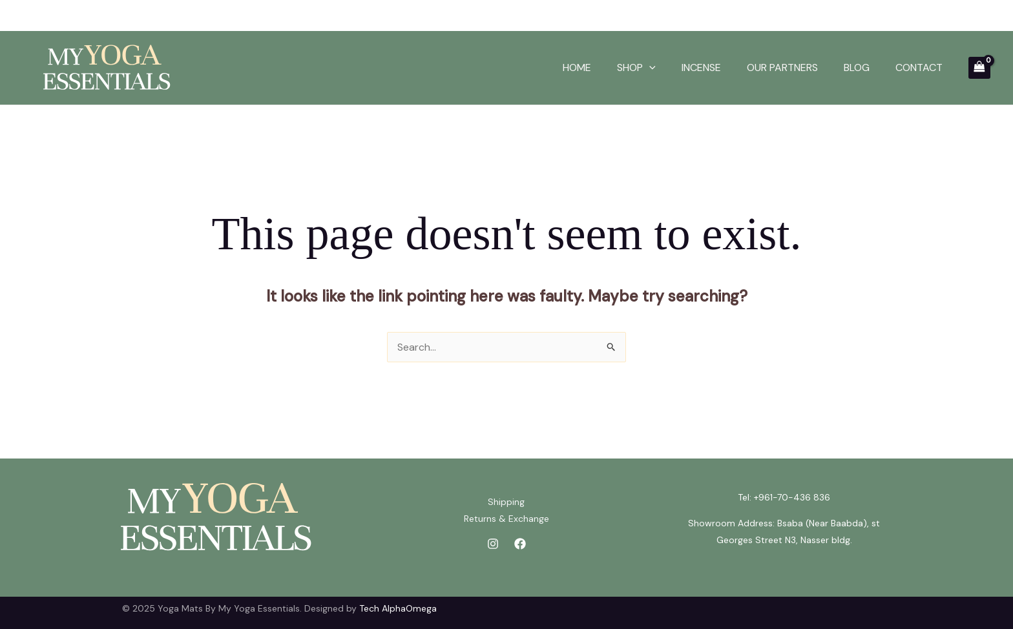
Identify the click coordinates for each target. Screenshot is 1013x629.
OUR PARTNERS (782, 67)
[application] (649, 68)
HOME (577, 67)
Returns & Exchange (506, 518)
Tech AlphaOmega (398, 608)
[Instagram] (493, 544)
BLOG (857, 67)
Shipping (506, 502)
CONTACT (919, 67)
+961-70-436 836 (792, 497)
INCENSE (701, 67)
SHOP (636, 68)
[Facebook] (520, 544)
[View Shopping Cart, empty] (979, 68)
